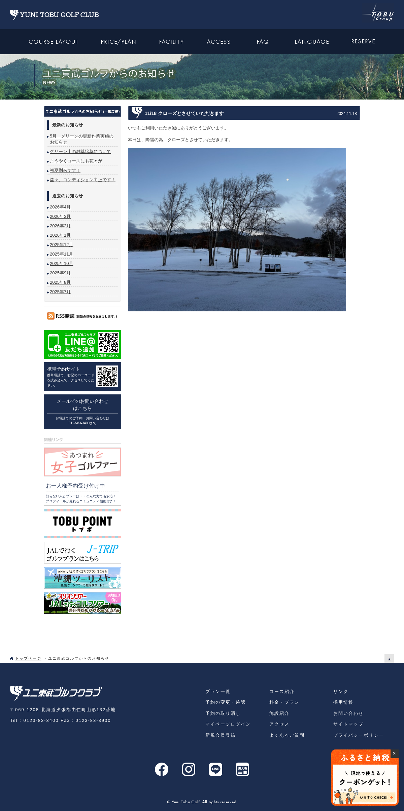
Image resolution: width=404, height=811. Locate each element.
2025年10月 (61, 263)
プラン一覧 (218, 691)
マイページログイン (228, 724)
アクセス (279, 724)
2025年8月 (60, 282)
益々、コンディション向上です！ (82, 179)
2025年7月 (60, 291)
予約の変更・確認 (225, 702)
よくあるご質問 (287, 735)
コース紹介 (282, 691)
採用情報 (343, 702)
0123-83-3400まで (82, 423)
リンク (340, 691)
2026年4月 (60, 206)
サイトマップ (348, 724)
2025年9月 (60, 272)
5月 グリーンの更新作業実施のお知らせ (81, 139)
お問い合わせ (348, 713)
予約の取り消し (223, 713)
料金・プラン (284, 702)
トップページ (28, 658)
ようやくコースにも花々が (76, 160)
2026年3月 (60, 216)
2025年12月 (61, 244)
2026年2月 (60, 225)
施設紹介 (279, 713)
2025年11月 (61, 254)
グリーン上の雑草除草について (80, 151)
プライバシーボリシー (358, 735)
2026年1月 (60, 235)
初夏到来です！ (65, 170)
